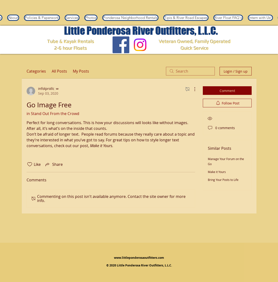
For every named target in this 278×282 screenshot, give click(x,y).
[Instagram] (140, 44)
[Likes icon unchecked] (30, 164)
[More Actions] (192, 89)
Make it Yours (217, 172)
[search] (190, 71)
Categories (36, 71)
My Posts (81, 71)
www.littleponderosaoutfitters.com (139, 258)
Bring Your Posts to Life (223, 180)
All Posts (59, 71)
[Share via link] (54, 164)
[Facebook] (121, 44)
